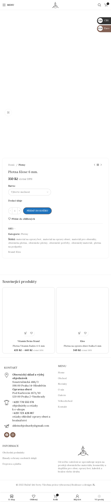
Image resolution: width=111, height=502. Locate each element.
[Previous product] (94, 165)
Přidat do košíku (37, 210)
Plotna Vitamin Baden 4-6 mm (29, 345)
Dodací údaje (15, 200)
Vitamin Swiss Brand (29, 341)
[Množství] (14, 210)
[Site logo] (55, 4)
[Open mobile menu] (8, 5)
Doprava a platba (11, 463)
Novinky (62, 383)
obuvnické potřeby (59, 242)
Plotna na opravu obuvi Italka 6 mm (82, 345)
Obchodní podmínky (13, 452)
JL (94, 484)
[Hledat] (99, 5)
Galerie (62, 395)
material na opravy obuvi (56, 239)
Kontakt (62, 406)
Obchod (62, 378)
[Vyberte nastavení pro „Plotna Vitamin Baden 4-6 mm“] (26, 333)
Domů (11, 164)
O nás (61, 389)
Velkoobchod (65, 400)
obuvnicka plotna (17, 242)
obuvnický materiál (81, 242)
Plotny (21, 164)
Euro (104, 28)
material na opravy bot (28, 239)
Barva (11, 185)
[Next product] (101, 165)
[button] (80, 333)
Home (61, 372)
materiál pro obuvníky (84, 239)
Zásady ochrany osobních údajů (19, 458)
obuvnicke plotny (38, 242)
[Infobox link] (27, 385)
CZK (103, 20)
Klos (18, 251)
